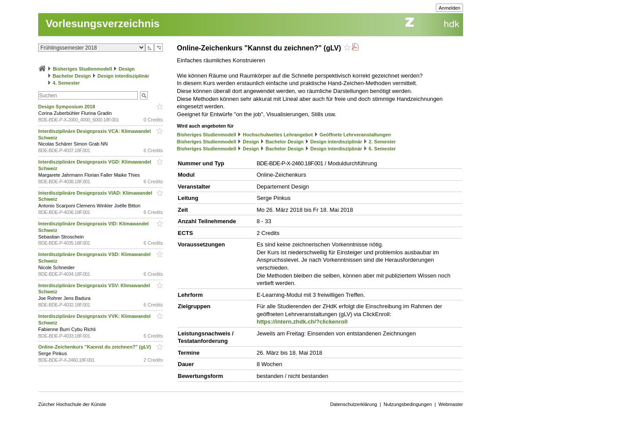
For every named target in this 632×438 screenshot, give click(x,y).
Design (126, 68)
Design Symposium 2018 (67, 106)
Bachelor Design (72, 75)
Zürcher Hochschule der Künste (72, 404)
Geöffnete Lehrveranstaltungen (355, 134)
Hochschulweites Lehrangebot (278, 134)
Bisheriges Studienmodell (82, 68)
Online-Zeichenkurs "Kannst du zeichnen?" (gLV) (95, 346)
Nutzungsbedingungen (408, 404)
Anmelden (449, 8)
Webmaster (450, 404)
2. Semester (382, 141)
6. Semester (382, 148)
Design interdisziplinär (123, 75)
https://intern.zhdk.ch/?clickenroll (302, 321)
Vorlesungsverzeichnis (103, 23)
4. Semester (66, 82)
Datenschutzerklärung (353, 404)
